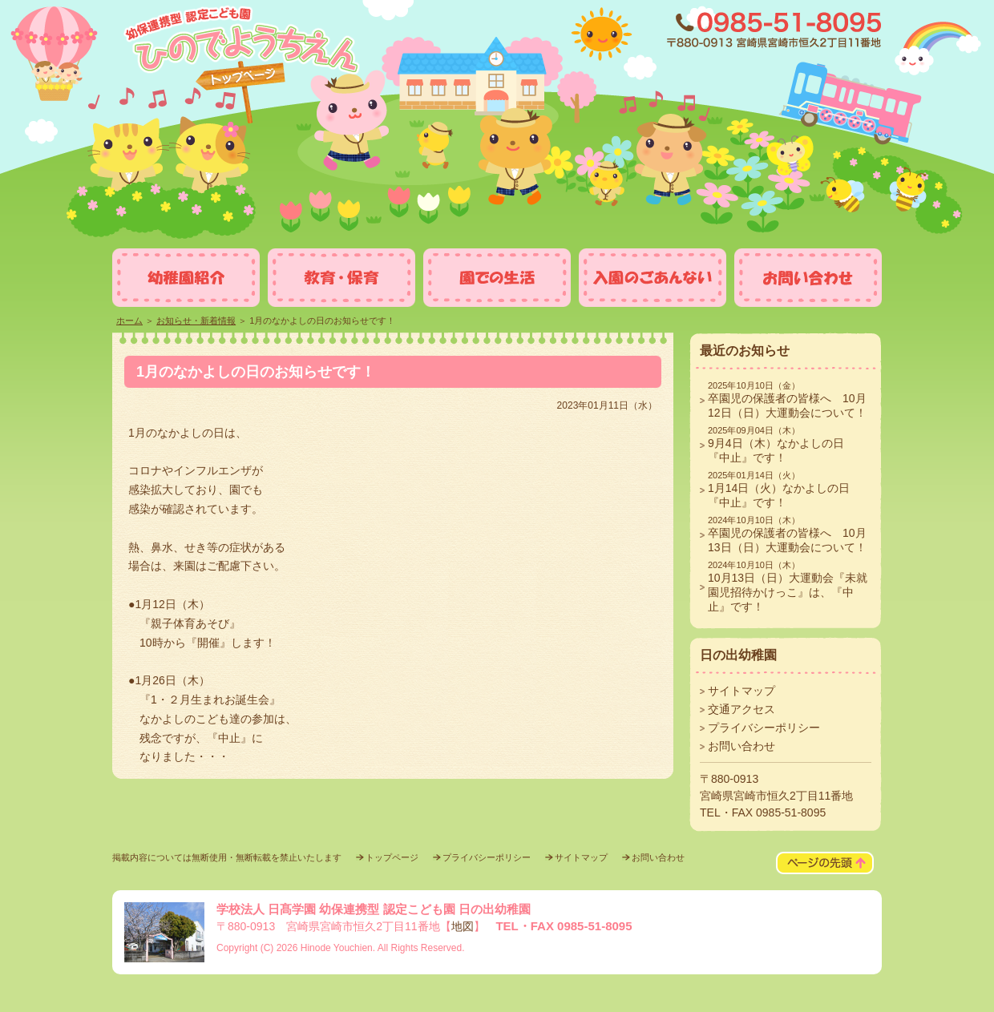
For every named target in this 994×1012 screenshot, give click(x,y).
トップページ (392, 857)
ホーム (129, 320)
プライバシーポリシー (764, 727)
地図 (462, 926)
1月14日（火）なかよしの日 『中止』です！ (784, 489)
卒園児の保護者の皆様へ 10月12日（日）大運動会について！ (787, 400)
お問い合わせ (741, 746)
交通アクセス (741, 709)
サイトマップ (741, 690)
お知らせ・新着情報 (196, 320)
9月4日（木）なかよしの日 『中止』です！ (781, 444)
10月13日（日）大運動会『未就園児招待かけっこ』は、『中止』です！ (787, 586)
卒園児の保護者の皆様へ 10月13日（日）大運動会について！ (787, 534)
